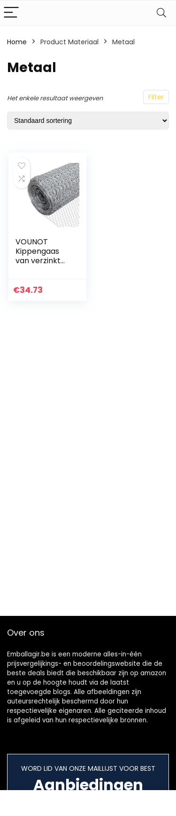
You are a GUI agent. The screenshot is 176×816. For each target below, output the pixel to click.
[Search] (161, 12)
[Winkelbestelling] (88, 120)
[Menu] (11, 12)
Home (17, 42)
